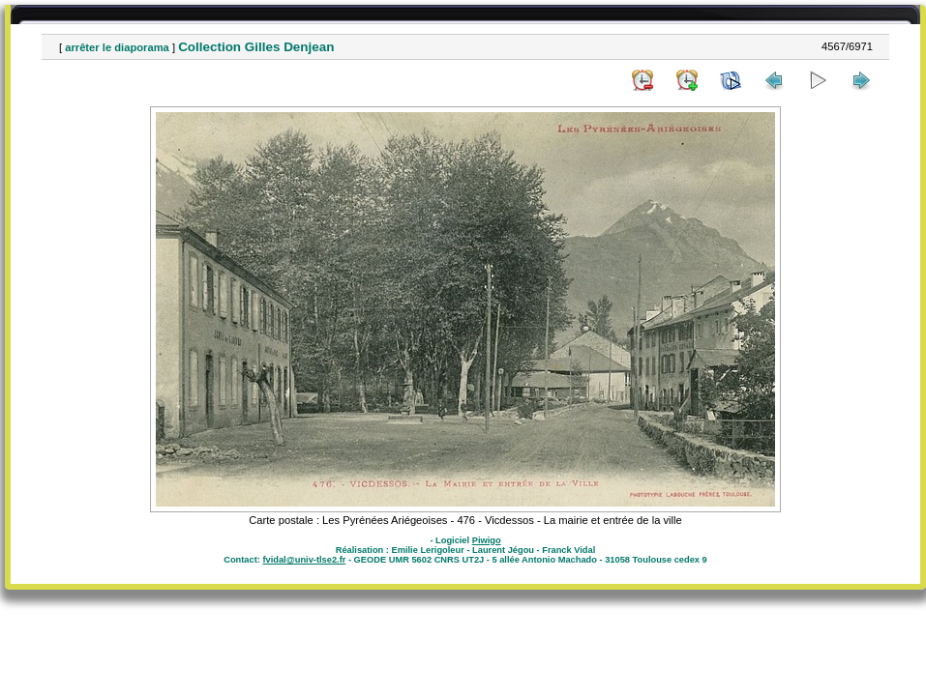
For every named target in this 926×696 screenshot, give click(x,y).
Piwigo (486, 540)
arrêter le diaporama (117, 47)
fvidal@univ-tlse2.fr (303, 560)
